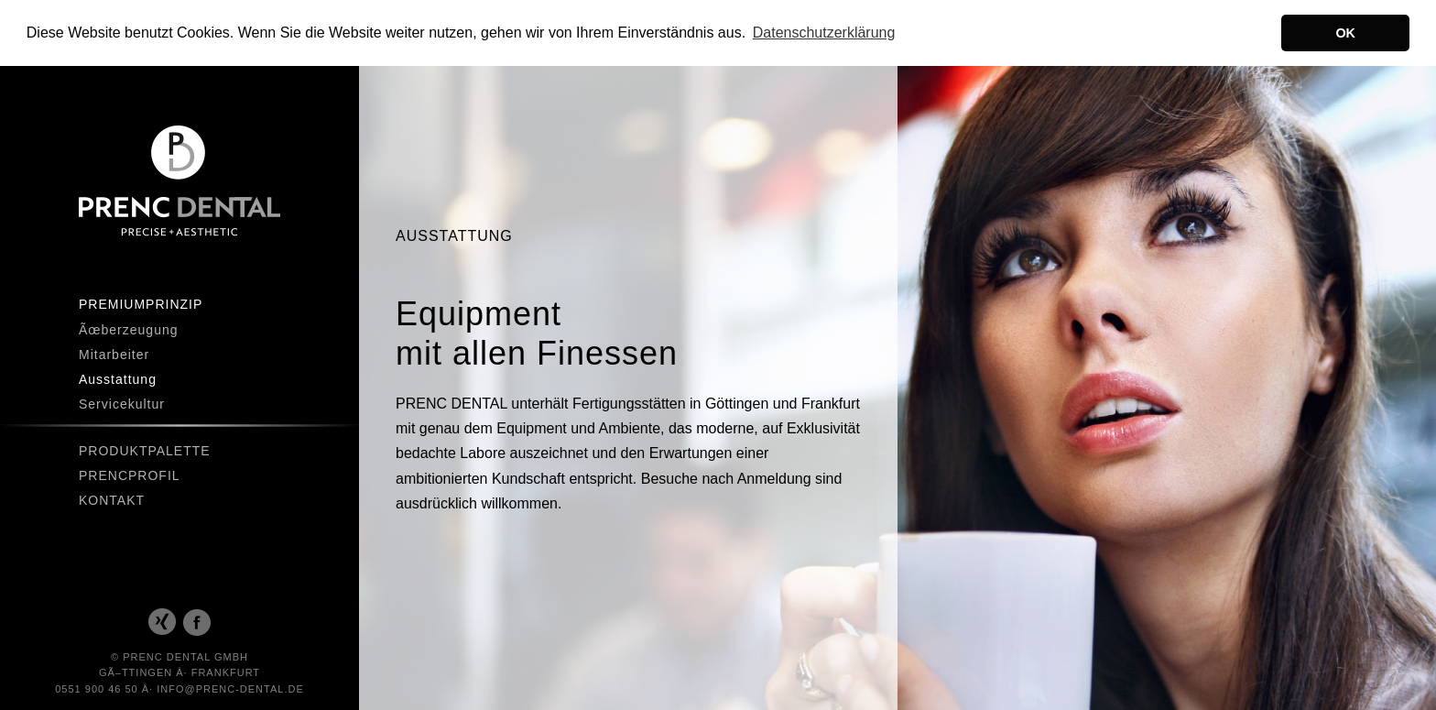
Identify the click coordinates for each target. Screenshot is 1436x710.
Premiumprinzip (140, 303)
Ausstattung (118, 378)
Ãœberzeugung (129, 329)
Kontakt (112, 499)
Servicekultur (122, 403)
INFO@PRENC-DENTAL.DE (230, 688)
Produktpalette (145, 449)
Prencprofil (129, 474)
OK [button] (1345, 33)
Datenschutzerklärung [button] (824, 32)
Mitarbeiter (114, 353)
